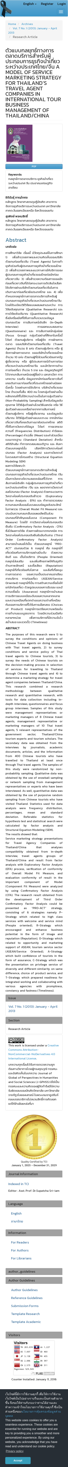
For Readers (20, 1242)
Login (61, 3)
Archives (27, 24)
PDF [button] (34, 166)
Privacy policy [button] (15, 1451)
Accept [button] (18, 1460)
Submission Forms (25, 1305)
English (16, 1213)
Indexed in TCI (18, 1184)
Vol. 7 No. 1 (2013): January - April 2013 (32, 1008)
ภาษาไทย (17, 1221)
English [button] (29, 3)
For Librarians (21, 1258)
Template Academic (26, 1321)
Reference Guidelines (27, 1297)
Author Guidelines (24, 1289)
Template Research (25, 1313)
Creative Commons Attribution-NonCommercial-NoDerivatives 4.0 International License (33, 1052)
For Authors (20, 1250)
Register (47, 3)
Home (12, 24)
